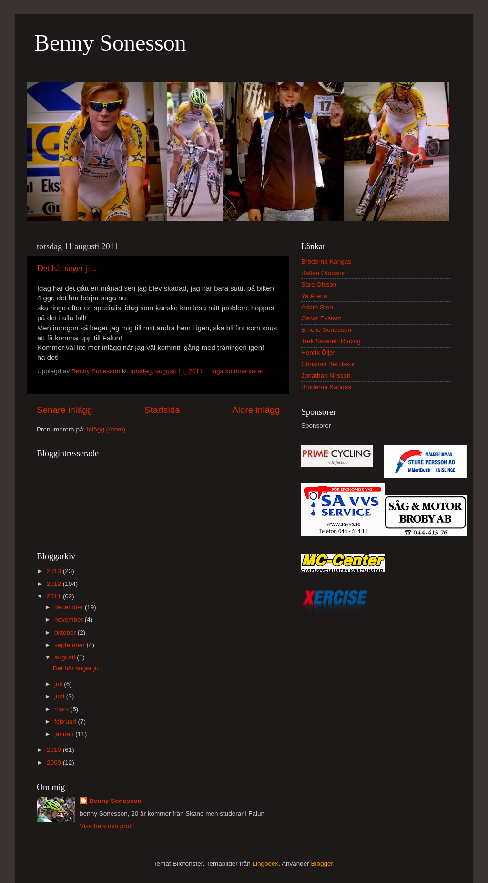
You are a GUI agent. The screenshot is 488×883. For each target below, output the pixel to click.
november (69, 619)
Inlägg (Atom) (106, 429)
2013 (55, 571)
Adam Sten (317, 307)
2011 (55, 596)
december (69, 607)
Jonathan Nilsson (326, 375)
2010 (55, 749)
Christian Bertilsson (328, 364)
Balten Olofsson (323, 273)
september (70, 644)
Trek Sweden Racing (331, 341)
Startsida (162, 410)
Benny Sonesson (110, 42)
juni (60, 696)
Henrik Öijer (318, 352)
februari (66, 721)
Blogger (322, 863)
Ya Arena (314, 295)
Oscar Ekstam (321, 318)
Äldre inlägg (256, 410)
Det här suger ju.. (66, 268)
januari (64, 734)
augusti (65, 657)
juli (59, 684)
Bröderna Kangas (326, 261)
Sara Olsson (318, 284)
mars (62, 709)
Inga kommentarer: (238, 371)
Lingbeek (265, 863)
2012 (55, 583)
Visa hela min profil (107, 826)
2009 (55, 762)
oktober (66, 632)
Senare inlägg (64, 410)
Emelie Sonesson (326, 329)
